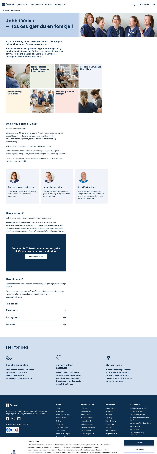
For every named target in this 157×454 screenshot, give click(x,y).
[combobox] (133, 4)
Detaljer (114, 450)
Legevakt (84, 408)
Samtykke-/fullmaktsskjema (140, 423)
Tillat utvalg (139, 436)
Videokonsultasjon (137, 411)
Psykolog (109, 418)
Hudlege (109, 415)
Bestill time (110, 404)
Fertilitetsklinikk (86, 421)
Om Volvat (60, 4)
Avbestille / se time (63, 415)
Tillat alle (139, 429)
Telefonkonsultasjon (137, 415)
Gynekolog (109, 411)
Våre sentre (37, 4)
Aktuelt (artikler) (61, 418)
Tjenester (22, 4)
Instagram (12, 317)
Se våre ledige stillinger (15, 128)
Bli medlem (60, 411)
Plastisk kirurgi (111, 421)
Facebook (12, 310)
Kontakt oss (135, 404)
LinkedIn (11, 324)
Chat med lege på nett (138, 408)
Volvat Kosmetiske (87, 418)
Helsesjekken (86, 411)
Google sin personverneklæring (37, 251)
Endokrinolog (110, 408)
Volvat (58, 404)
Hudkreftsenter (86, 415)
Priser (58, 408)
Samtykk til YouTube (36, 256)
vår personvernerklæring (47, 441)
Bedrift (48, 4)
